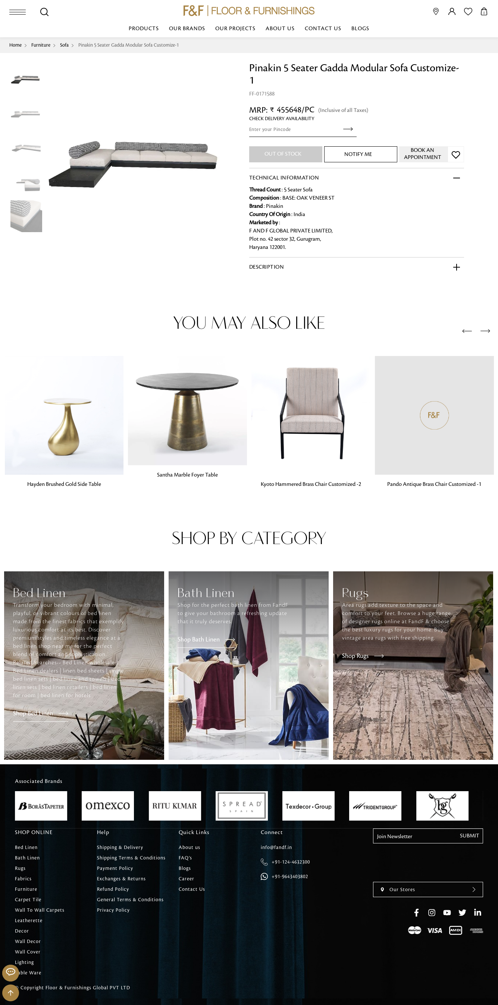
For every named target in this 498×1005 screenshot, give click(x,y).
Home (15, 45)
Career (186, 878)
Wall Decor (28, 941)
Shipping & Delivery (120, 847)
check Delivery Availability (281, 118)
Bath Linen (27, 858)
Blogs (360, 29)
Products (144, 29)
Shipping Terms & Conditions (131, 858)
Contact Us (323, 29)
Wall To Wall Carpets (40, 910)
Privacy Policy (113, 910)
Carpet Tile (28, 899)
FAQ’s (185, 858)
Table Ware (28, 973)
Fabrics (23, 878)
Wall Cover (28, 952)
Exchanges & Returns (121, 878)
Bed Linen (26, 847)
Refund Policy (113, 889)
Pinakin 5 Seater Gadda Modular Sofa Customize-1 (128, 45)
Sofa (64, 45)
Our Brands (187, 29)
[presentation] (467, 331)
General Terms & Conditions (130, 899)
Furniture (40, 45)
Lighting (24, 962)
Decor (22, 931)
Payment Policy (115, 868)
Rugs (20, 868)
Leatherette (29, 920)
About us (280, 29)
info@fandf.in (276, 847)
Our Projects (235, 29)
